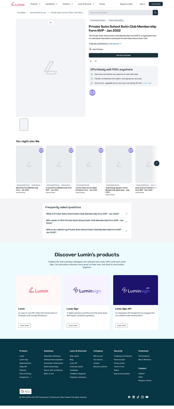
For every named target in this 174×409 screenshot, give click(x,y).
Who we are (98, 359)
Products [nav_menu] (36, 4)
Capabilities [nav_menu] (51, 4)
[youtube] (147, 400)
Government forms (38, 15)
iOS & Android (143, 359)
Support (141, 377)
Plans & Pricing (25, 377)
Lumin (22, 359)
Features (23, 373)
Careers (96, 366)
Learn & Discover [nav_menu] (86, 4)
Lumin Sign (147, 86)
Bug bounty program (122, 377)
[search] (155, 15)
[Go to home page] (17, 4)
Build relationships (51, 370)
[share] (91, 65)
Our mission (98, 363)
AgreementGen (25, 366)
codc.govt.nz (113, 47)
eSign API (23, 370)
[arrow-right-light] (156, 166)
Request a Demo (144, 384)
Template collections (78, 381)
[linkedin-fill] (133, 400)
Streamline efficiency (52, 359)
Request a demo (126, 4)
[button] (24, 128)
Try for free (155, 4)
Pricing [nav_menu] (102, 4)
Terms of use (119, 370)
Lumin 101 (73, 366)
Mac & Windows (144, 363)
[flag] (96, 65)
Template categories (78, 377)
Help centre (74, 359)
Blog (71, 363)
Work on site (49, 377)
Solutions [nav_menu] (68, 4)
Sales (140, 380)
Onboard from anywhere (53, 363)
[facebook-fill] (129, 400)
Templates (21, 15)
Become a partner (100, 370)
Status (116, 373)
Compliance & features (123, 359)
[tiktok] (138, 400)
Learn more (24, 329)
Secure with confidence (53, 373)
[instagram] (142, 400)
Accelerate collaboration (53, 366)
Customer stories (76, 370)
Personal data (119, 363)
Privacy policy (119, 366)
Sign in (142, 4)
